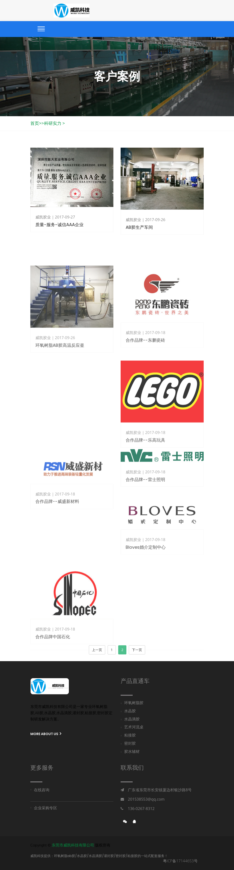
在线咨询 (41, 790)
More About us (45, 733)
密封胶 (130, 744)
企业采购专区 (45, 808)
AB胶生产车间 (139, 227)
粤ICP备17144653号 (180, 861)
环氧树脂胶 (133, 703)
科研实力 (52, 123)
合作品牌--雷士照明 (145, 489)
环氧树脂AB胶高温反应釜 (59, 369)
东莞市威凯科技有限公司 (73, 845)
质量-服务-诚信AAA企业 (59, 224)
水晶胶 (130, 711)
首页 (34, 123)
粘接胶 (130, 735)
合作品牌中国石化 (52, 656)
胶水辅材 (132, 752)
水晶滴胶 (132, 719)
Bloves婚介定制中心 (146, 561)
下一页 (137, 649)
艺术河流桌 (133, 727)
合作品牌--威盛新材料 (57, 516)
